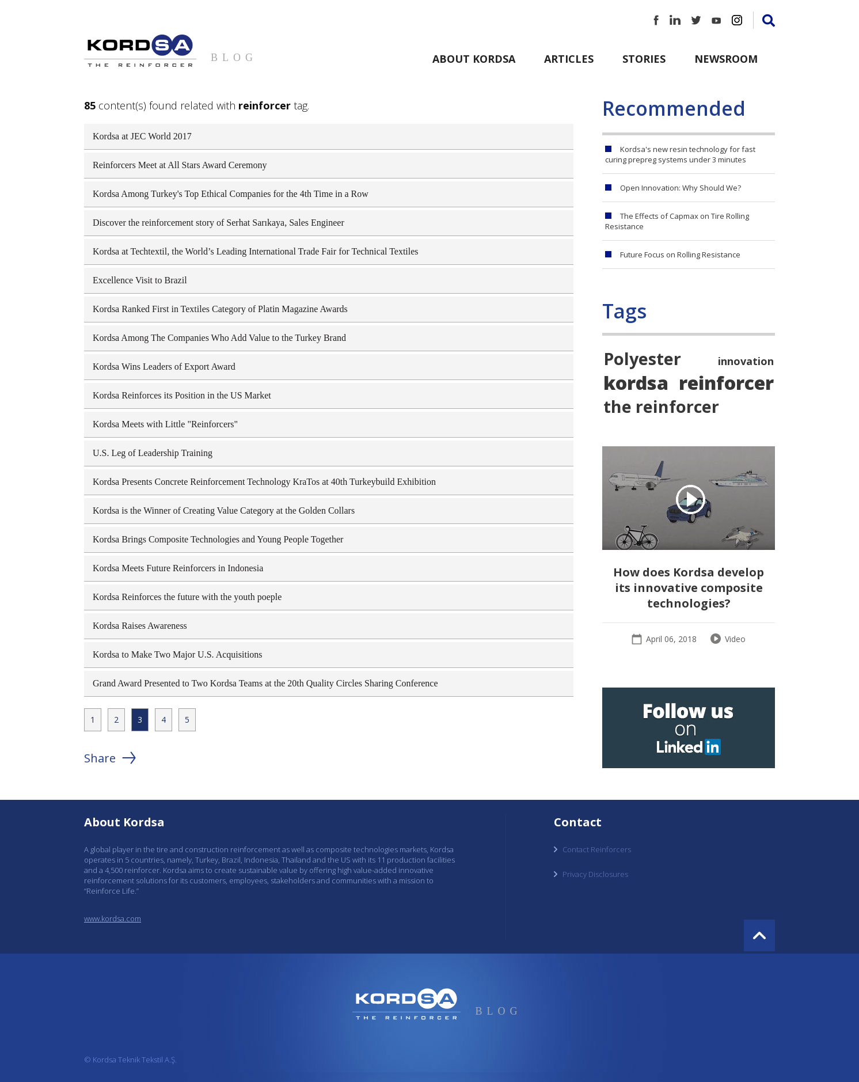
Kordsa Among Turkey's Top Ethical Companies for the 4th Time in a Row (230, 194)
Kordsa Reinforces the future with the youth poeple (187, 597)
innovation (746, 361)
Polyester (642, 358)
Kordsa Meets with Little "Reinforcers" (165, 424)
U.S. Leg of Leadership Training (152, 453)
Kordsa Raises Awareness (140, 626)
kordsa (635, 382)
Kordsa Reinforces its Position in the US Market (182, 395)
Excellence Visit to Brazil (140, 280)
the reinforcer (661, 406)
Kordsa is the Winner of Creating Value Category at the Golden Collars (224, 510)
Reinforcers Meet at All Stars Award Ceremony (180, 165)
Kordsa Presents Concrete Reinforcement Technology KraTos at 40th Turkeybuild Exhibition (264, 482)
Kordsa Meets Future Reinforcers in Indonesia (178, 568)
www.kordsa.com (112, 918)
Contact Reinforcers (596, 849)
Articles (569, 59)
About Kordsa (473, 59)
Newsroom (726, 59)
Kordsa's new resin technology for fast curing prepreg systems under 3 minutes (680, 154)
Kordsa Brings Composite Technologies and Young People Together (218, 539)
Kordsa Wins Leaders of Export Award (164, 366)
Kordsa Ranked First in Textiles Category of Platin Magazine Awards (220, 309)
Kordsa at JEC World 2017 (142, 136)
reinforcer (726, 382)
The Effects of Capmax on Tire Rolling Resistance (677, 221)
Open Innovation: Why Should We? (680, 188)
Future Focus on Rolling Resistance (680, 254)
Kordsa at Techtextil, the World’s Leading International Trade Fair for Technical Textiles (256, 251)
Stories (644, 59)
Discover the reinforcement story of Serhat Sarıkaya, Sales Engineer (218, 222)
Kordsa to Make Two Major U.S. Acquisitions (178, 654)
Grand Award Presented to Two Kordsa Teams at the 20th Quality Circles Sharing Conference (265, 683)
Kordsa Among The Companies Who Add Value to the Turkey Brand (219, 338)
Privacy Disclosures (595, 874)
